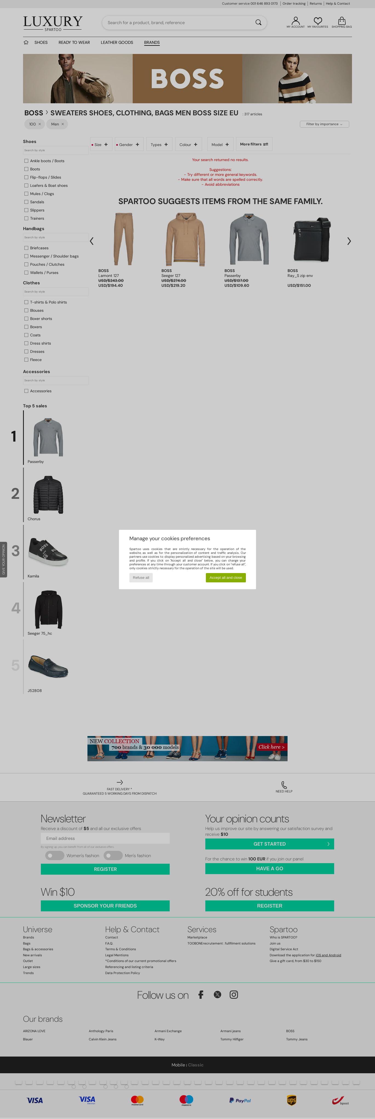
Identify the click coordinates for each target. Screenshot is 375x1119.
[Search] (258, 23)
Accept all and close (226, 578)
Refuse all (141, 578)
